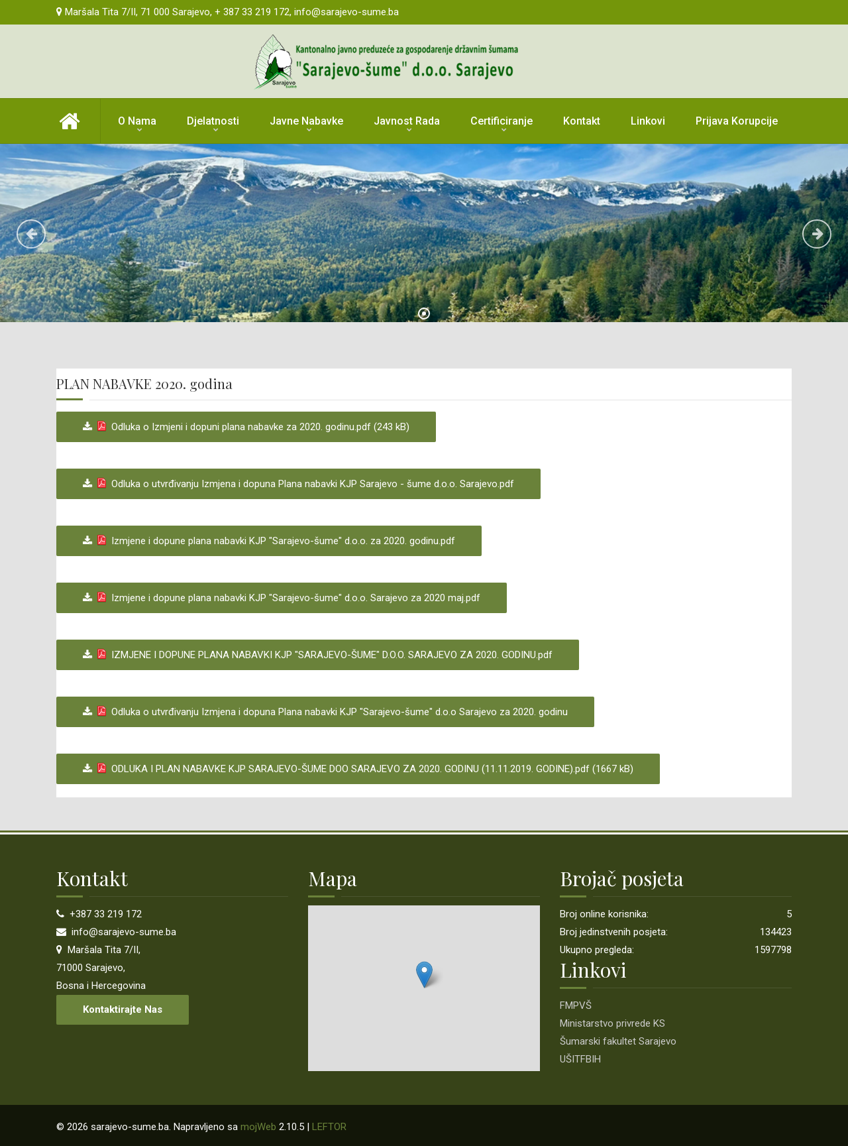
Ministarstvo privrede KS (612, 1023)
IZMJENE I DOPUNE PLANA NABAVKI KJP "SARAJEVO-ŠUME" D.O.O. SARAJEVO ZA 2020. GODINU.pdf (322, 655)
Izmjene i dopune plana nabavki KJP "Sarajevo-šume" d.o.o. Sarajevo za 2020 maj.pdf (286, 598)
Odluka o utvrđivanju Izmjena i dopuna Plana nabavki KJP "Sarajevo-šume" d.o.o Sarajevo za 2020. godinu (330, 712)
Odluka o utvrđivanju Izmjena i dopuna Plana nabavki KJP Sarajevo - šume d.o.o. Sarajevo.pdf (303, 484)
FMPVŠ (576, 1005)
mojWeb (258, 1127)
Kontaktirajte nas (122, 1009)
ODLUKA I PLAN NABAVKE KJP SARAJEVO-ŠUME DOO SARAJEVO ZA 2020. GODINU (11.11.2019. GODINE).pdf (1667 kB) (362, 769)
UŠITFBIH (580, 1059)
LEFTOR (329, 1127)
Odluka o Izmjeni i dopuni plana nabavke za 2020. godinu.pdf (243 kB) (250, 427)
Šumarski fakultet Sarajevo (618, 1041)
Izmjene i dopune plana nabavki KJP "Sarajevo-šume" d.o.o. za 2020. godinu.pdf (273, 541)
